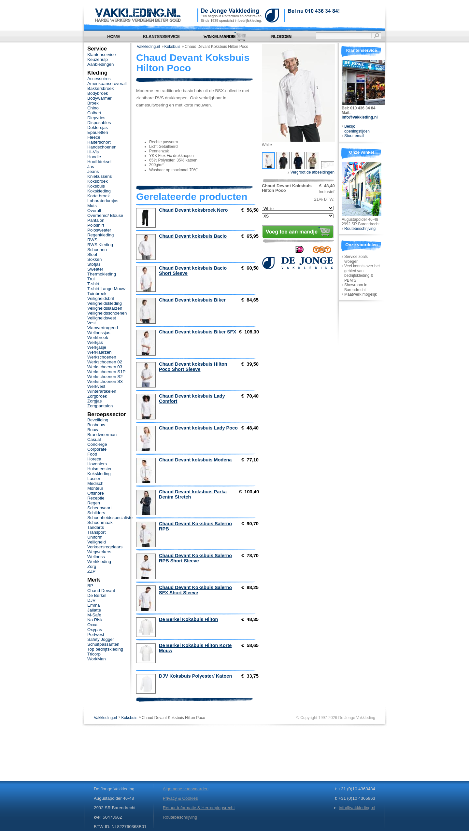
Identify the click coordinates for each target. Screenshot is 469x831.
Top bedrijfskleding (105, 649)
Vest (91, 322)
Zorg (91, 566)
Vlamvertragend (102, 327)
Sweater (95, 269)
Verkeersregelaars (104, 546)
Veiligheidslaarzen (104, 308)
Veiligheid (96, 542)
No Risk (95, 619)
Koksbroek (97, 181)
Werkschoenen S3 (105, 381)
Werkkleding (99, 561)
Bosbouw (96, 424)
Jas (90, 166)
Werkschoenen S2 (105, 376)
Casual (94, 439)
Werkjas (95, 342)
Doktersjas (97, 127)
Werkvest (96, 386)
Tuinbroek (97, 293)
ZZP (91, 571)
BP (90, 585)
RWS (92, 239)
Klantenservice (101, 54)
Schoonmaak (100, 522)
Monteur (95, 488)
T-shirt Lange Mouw (106, 288)
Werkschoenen (101, 357)
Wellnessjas (98, 332)
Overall (94, 210)
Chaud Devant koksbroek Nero (193, 210)
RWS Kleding (100, 244)
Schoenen (97, 249)
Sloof (92, 254)
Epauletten (97, 132)
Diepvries (96, 117)
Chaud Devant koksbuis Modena (195, 459)
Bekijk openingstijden (357, 129)
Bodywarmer (99, 98)
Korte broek (98, 195)
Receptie (96, 498)
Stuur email (354, 136)
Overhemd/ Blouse (105, 215)
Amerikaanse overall (107, 83)
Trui (90, 278)
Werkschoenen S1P (106, 371)
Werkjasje (96, 347)
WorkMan (96, 658)
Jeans (93, 171)
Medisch (95, 483)
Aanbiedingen (100, 64)
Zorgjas (94, 401)
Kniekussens (99, 176)
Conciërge (97, 444)
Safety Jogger (100, 639)
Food (92, 454)
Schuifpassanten (103, 644)
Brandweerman (102, 434)
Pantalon (96, 220)
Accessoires (99, 78)
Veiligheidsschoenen (107, 313)
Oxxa (92, 624)
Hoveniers (97, 463)
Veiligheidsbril (100, 298)
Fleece (93, 137)
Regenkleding (100, 234)
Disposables (99, 122)
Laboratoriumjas (102, 200)
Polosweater (99, 230)
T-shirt (93, 283)
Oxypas (94, 629)
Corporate (97, 449)
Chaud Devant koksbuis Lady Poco (198, 427)
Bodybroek (97, 93)
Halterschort (99, 142)
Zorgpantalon (100, 405)
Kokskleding (99, 191)
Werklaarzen (99, 352)
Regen (93, 502)
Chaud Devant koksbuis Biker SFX (197, 331)
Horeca (94, 459)
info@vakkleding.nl (360, 117)
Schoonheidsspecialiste (110, 517)
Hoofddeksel (99, 161)
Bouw (92, 429)
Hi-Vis (93, 151)
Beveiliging (97, 419)
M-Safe (94, 615)
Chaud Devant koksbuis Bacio (193, 236)
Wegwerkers (99, 551)
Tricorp (94, 654)
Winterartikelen (101, 391)
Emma (93, 605)
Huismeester (99, 468)
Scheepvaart (99, 507)
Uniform (95, 537)
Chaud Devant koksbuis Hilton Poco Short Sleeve (193, 366)
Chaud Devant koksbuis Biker (192, 300)
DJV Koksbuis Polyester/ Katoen (195, 676)
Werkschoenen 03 (104, 366)
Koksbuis (172, 46)
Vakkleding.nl (148, 46)
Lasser (93, 478)
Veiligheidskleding (104, 303)
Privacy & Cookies (180, 798)
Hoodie (94, 156)
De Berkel (96, 595)
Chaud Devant (101, 590)
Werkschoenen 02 (104, 361)
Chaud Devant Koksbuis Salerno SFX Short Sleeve (195, 590)
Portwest (95, 634)
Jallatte (94, 610)
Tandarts (95, 527)
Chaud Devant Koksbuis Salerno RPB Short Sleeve (195, 558)
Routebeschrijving (360, 228)
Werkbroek (97, 337)
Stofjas (94, 264)
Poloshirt (95, 225)
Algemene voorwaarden (185, 788)
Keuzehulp (97, 59)
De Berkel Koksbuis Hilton (188, 619)
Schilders (96, 512)
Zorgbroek (97, 396)
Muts (92, 205)
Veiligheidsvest (101, 318)
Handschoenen (102, 147)
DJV (91, 600)
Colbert (94, 112)
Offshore (95, 493)
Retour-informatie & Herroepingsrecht (199, 807)
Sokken (94, 259)
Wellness (96, 556)
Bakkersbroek (100, 88)
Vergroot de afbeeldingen (311, 172)
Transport (96, 532)
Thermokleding (101, 274)
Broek (93, 103)
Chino (93, 108)
